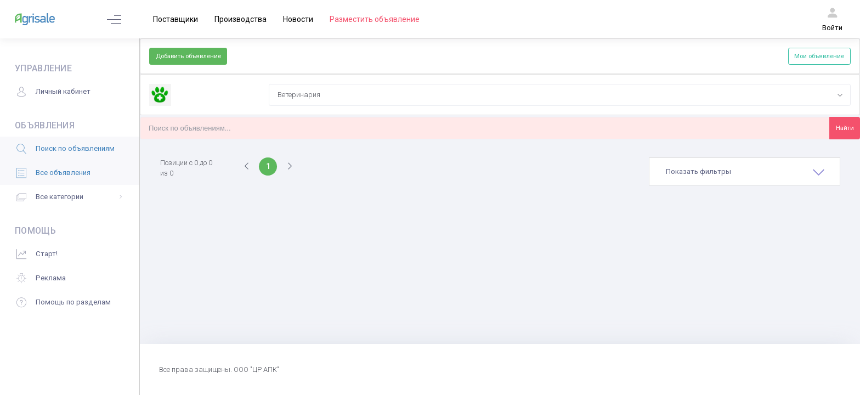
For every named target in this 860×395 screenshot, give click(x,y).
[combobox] (559, 95)
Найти (845, 128)
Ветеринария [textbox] (299, 95)
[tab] (744, 171)
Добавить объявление (188, 56)
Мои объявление (819, 56)
